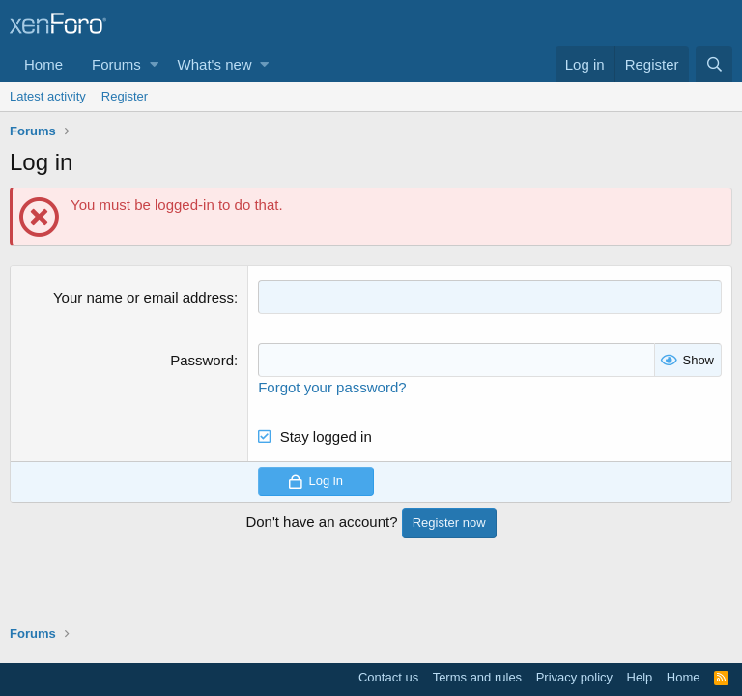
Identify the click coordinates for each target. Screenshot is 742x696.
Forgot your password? (332, 387)
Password (202, 360)
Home (43, 64)
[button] (154, 64)
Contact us (388, 677)
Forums (116, 64)
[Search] (714, 64)
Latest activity (48, 96)
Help (640, 677)
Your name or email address (143, 297)
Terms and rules (477, 677)
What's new (215, 64)
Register (124, 96)
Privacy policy (574, 677)
